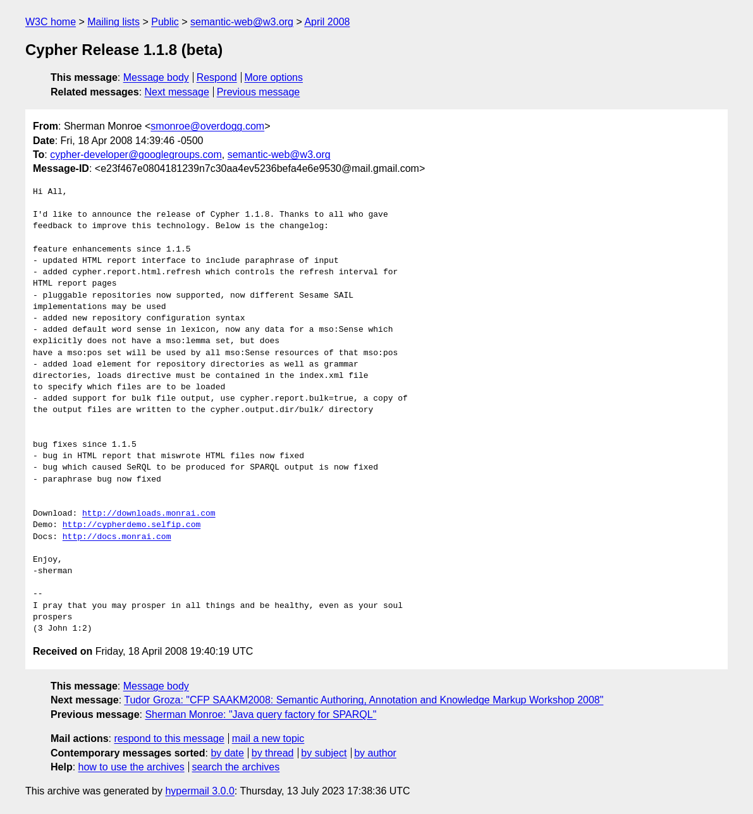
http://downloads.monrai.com (149, 513)
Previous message (258, 92)
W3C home (50, 21)
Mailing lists (113, 21)
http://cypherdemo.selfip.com (131, 525)
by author (375, 753)
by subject (323, 753)
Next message (177, 92)
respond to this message (169, 738)
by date (227, 753)
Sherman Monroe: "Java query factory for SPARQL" (260, 714)
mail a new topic (268, 738)
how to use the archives (131, 767)
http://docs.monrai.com (117, 537)
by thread (273, 753)
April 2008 (327, 21)
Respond (217, 77)
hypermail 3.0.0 (199, 791)
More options (274, 77)
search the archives (236, 767)
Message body (156, 77)
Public (165, 21)
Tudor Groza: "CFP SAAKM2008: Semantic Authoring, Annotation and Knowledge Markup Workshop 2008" (363, 700)
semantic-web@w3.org (241, 21)
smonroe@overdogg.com (207, 126)
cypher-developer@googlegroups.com (136, 154)
